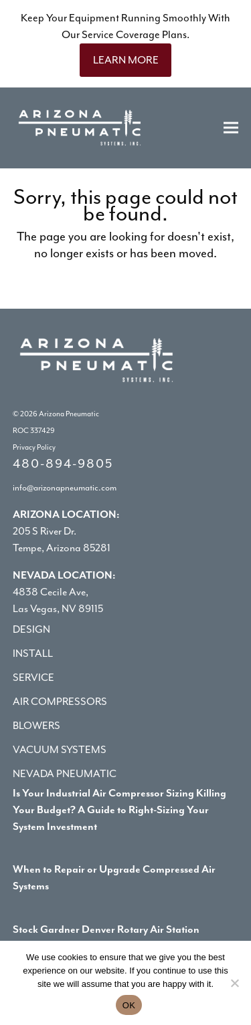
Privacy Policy (34, 447)
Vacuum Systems (59, 749)
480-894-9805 (63, 464)
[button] (231, 128)
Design (31, 629)
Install (33, 653)
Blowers (36, 725)
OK (128, 1005)
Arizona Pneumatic (69, 414)
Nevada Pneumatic (64, 773)
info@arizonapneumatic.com (64, 487)
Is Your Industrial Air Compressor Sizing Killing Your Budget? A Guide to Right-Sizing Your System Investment (119, 810)
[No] (234, 983)
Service (33, 677)
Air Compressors (60, 701)
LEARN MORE (126, 60)
